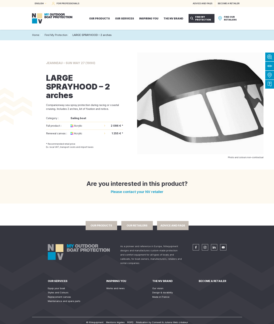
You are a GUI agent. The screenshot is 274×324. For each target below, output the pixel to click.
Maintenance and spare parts (64, 301)
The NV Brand (162, 281)
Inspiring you (116, 281)
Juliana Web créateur (176, 322)
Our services (57, 281)
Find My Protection (55, 35)
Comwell (156, 322)
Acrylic (78, 125)
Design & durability (162, 292)
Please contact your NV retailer (137, 192)
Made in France (160, 296)
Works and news (115, 288)
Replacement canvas (59, 296)
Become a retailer (212, 281)
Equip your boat (56, 288)
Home (35, 35)
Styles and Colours (58, 292)
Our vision (157, 288)
